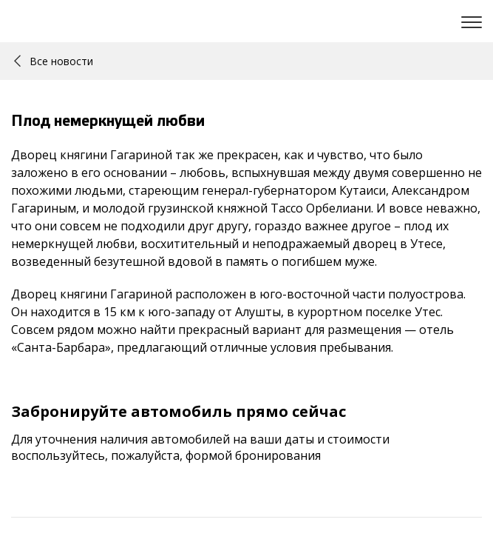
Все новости (53, 61)
